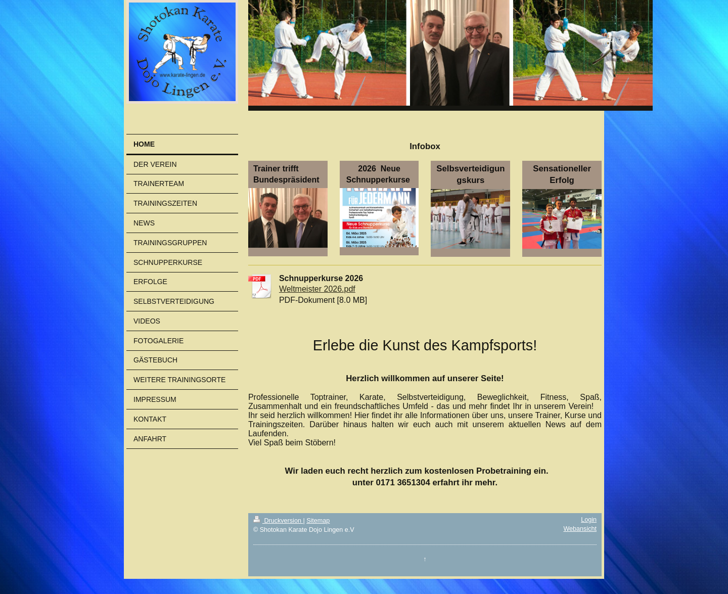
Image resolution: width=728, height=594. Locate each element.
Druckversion (278, 520)
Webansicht (580, 528)
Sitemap (318, 520)
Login (589, 519)
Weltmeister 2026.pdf (317, 289)
